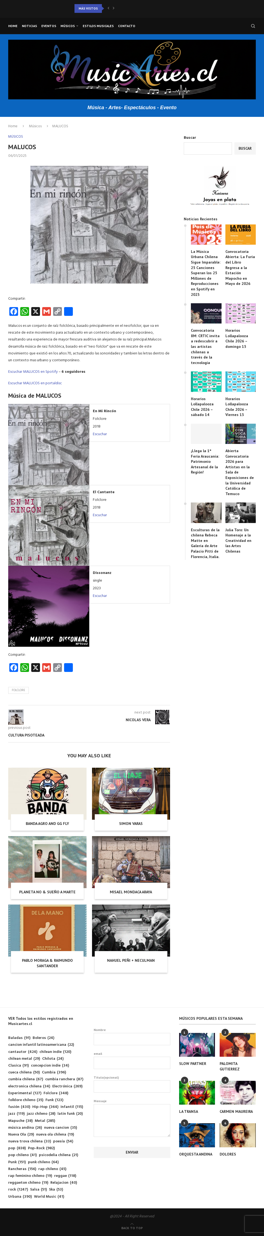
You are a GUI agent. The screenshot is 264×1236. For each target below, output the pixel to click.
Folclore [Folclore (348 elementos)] (56, 1093)
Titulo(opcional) (132, 1084)
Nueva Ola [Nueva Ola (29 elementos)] (21, 1134)
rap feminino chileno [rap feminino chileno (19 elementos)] (30, 1176)
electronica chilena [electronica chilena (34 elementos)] (29, 1086)
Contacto (126, 26)
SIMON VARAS (131, 823)
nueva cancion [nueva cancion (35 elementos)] (60, 1127)
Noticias (29, 26)
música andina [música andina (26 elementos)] (25, 1127)
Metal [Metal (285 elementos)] (45, 1120)
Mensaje (132, 1104)
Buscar (190, 138)
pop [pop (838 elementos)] (17, 1148)
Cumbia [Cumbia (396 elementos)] (54, 1072)
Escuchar (100, 434)
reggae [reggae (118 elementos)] (65, 1176)
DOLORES (228, 1154)
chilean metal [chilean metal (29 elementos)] (24, 1058)
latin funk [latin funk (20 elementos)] (70, 1113)
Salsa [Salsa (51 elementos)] (38, 1189)
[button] (108, 8)
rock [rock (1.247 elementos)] (18, 1189)
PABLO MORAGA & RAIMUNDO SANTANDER (47, 963)
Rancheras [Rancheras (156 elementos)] (22, 1169)
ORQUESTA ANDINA (195, 1154)
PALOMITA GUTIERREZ (230, 1066)
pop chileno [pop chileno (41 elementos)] (22, 1155)
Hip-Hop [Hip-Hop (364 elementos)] (45, 1107)
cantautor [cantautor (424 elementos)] (22, 1052)
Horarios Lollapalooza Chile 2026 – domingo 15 (236, 338)
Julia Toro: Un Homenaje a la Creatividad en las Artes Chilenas (238, 540)
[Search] (253, 26)
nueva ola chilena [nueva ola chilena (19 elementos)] (55, 1134)
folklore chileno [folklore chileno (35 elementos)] (25, 1100)
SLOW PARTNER (192, 1063)
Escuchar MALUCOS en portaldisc (35, 383)
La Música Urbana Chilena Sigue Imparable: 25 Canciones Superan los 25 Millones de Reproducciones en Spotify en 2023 (205, 273)
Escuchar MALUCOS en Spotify (33, 372)
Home (13, 26)
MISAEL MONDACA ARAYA (131, 892)
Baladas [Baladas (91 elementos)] (19, 1038)
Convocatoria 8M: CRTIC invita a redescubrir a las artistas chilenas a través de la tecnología (205, 346)
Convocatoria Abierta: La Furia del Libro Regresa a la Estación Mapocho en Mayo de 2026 (240, 267)
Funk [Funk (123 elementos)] (54, 1100)
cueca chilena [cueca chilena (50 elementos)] (24, 1072)
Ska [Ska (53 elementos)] (56, 1189)
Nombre (132, 1036)
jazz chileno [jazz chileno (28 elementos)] (41, 1113)
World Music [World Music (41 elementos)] (49, 1196)
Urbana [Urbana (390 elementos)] (20, 1196)
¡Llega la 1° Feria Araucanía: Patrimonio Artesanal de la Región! (205, 461)
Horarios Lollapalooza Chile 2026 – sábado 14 (202, 406)
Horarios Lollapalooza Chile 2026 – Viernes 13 (236, 406)
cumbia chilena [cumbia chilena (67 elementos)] (25, 1079)
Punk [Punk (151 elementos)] (17, 1162)
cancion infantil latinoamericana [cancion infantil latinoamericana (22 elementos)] (41, 1044)
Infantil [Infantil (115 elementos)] (72, 1107)
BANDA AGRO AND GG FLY (47, 823)
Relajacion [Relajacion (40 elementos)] (63, 1182)
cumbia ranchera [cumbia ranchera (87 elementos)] (64, 1079)
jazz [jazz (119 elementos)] (16, 1113)
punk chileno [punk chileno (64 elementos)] (43, 1162)
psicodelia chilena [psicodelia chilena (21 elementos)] (58, 1155)
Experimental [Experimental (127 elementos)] (24, 1093)
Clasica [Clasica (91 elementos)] (18, 1065)
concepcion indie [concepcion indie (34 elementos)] (50, 1065)
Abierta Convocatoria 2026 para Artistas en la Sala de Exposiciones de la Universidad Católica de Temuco (239, 472)
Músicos (68, 26)
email (132, 1060)
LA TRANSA (188, 1111)
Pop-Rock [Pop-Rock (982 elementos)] (41, 1148)
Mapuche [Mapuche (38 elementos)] (20, 1120)
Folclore (18, 690)
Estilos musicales (98, 26)
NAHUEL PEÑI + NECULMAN (131, 960)
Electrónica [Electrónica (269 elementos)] (67, 1086)
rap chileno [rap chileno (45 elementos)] (52, 1169)
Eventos (48, 26)
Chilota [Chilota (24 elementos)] (53, 1058)
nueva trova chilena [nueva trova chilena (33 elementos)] (29, 1141)
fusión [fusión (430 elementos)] (19, 1107)
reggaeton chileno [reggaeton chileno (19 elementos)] (28, 1182)
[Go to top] (132, 1228)
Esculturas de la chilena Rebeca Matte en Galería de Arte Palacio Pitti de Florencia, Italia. (205, 543)
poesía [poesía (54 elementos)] (63, 1141)
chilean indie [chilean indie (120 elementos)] (55, 1052)
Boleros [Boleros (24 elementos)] (43, 1038)
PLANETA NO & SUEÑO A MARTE (47, 892)
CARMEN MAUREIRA (236, 1111)
